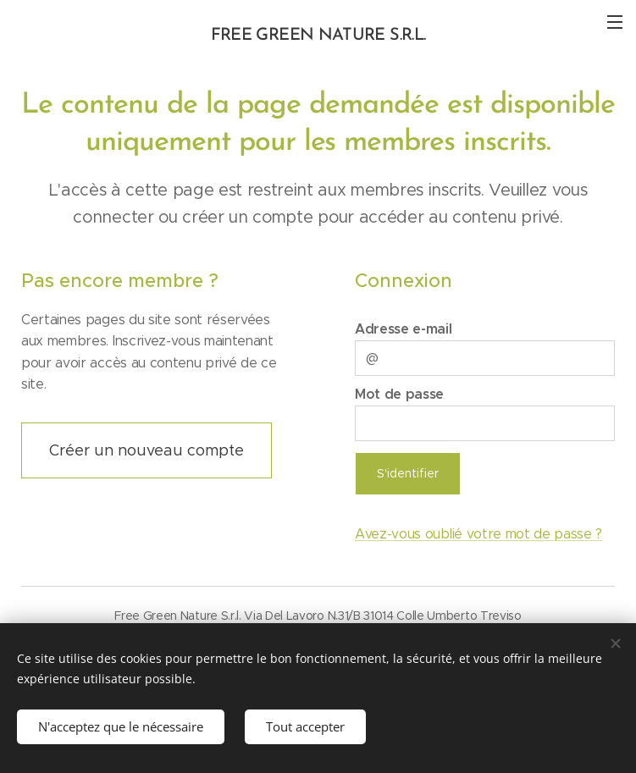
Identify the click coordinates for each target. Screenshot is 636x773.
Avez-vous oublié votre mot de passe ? (478, 533)
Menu (614, 22)
